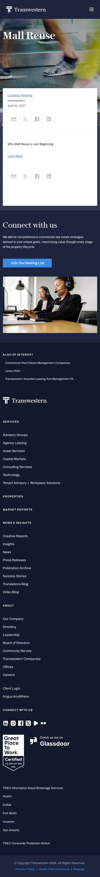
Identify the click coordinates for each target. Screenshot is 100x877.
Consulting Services (17, 467)
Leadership (11, 635)
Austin (7, 796)
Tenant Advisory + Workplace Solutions (31, 483)
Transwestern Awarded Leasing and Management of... (40, 378)
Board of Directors (16, 643)
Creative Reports (20, 95)
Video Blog (11, 592)
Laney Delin (12, 370)
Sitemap (78, 869)
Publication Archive (17, 568)
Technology (11, 475)
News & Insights (17, 522)
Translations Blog (15, 584)
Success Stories (14, 576)
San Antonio (11, 830)
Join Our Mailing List (27, 263)
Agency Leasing (15, 443)
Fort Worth (10, 813)
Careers (9, 675)
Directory (9, 627)
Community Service (17, 651)
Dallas (7, 804)
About (8, 605)
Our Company (13, 619)
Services (11, 421)
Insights (8, 544)
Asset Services (14, 451)
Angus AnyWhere (16, 696)
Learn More (15, 156)
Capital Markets (14, 459)
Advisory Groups (15, 435)
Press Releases (14, 560)
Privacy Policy (25, 869)
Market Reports (17, 509)
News (7, 552)
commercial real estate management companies (37, 362)
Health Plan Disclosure (54, 869)
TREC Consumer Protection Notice (26, 843)
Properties (13, 496)
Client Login (11, 688)
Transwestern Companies (21, 659)
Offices (8, 667)
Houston (8, 821)
